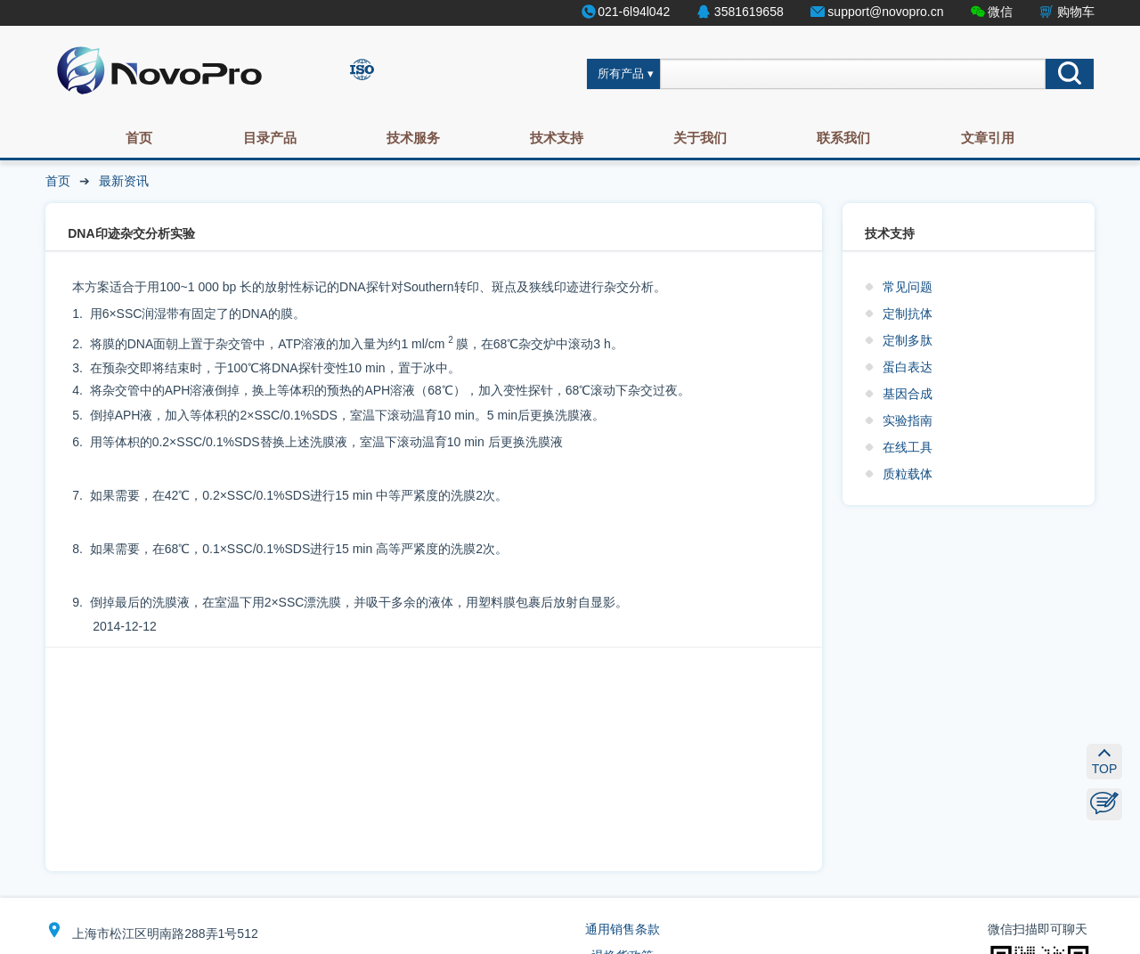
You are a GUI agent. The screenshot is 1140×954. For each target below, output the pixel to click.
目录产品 (270, 137)
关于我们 (700, 137)
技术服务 (413, 137)
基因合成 (907, 394)
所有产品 (621, 74)
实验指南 (907, 420)
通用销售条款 (622, 929)
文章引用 (987, 137)
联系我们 (843, 137)
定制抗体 (907, 313)
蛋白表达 (907, 367)
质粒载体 (907, 474)
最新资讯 (124, 181)
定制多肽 (907, 340)
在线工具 (907, 447)
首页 (139, 137)
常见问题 (907, 287)
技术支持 (556, 137)
